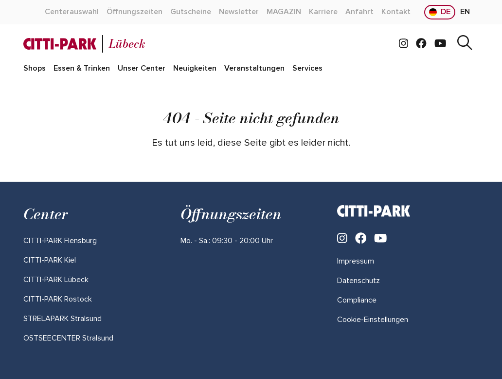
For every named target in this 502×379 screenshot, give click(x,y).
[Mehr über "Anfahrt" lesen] (359, 12)
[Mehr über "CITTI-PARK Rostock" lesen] (57, 299)
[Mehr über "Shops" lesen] (34, 68)
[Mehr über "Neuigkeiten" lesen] (194, 68)
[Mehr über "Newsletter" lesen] (239, 12)
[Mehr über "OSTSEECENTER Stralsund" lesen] (68, 338)
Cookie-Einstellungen (372, 319)
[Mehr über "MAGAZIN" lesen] (284, 12)
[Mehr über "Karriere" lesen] (323, 12)
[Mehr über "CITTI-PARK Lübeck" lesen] (56, 279)
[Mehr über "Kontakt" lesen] (395, 12)
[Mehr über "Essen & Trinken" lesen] (82, 68)
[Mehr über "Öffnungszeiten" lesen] (134, 12)
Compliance (356, 300)
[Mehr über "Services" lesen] (307, 68)
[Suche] (464, 44)
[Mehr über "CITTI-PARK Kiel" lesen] (49, 260)
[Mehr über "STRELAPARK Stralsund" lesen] (62, 318)
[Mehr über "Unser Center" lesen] (141, 68)
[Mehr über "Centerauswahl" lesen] (72, 12)
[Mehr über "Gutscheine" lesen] (190, 12)
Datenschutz (358, 280)
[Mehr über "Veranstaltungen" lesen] (254, 68)
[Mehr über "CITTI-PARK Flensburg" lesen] (60, 241)
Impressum (355, 261)
